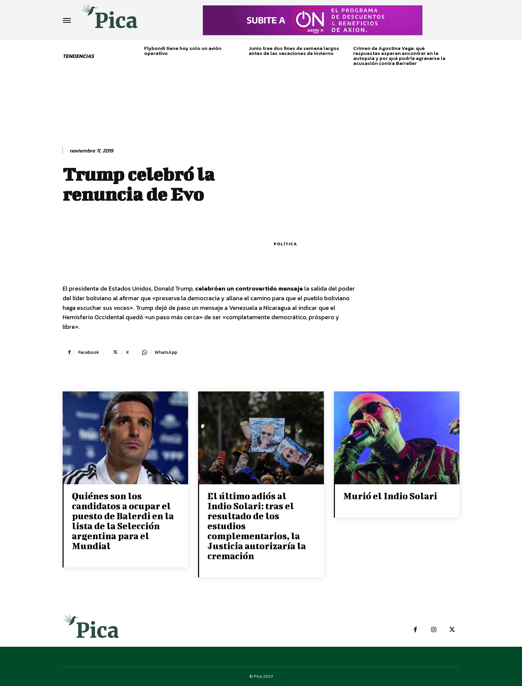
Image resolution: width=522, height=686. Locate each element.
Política (285, 244)
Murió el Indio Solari (390, 496)
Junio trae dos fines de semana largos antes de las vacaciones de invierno (294, 50)
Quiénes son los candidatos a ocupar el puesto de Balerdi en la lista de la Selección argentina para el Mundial (123, 521)
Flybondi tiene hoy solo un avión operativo (182, 50)
